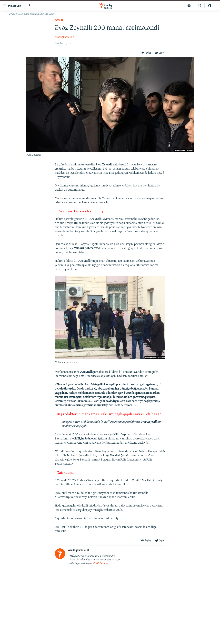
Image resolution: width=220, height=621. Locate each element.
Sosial (59, 20)
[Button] (146, 53)
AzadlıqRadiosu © (65, 37)
